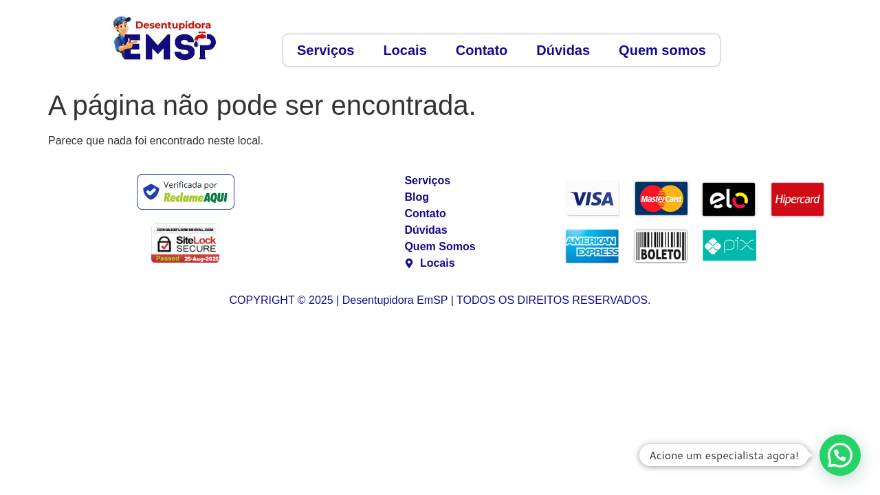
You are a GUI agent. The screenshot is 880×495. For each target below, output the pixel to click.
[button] (840, 455)
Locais (404, 50)
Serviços (325, 50)
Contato (482, 50)
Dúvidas (563, 50)
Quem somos (662, 50)
